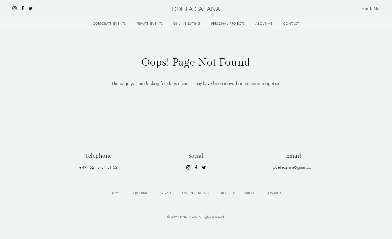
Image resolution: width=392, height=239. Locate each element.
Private (166, 193)
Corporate (140, 193)
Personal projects (228, 23)
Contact (291, 23)
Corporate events (109, 23)
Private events (149, 23)
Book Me (371, 8)
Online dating (187, 23)
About (250, 193)
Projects (227, 193)
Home (115, 193)
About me (264, 23)
